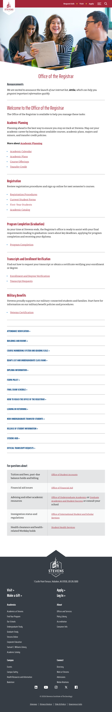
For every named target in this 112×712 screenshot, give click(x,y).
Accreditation (62, 621)
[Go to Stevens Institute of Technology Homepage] (56, 567)
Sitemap (33, 704)
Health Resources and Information (19, 677)
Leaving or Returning (17, 409)
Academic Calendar (21, 151)
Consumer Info (62, 627)
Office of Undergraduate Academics (68, 497)
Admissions (61, 677)
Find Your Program (13, 616)
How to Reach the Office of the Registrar (26, 399)
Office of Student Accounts (64, 474)
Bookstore (10, 682)
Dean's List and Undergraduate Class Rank (26, 360)
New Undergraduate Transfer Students (25, 419)
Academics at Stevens (15, 611)
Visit (82, 4)
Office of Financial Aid (62, 488)
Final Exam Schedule (16, 389)
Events (9, 667)
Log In (60, 595)
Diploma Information (17, 370)
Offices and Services (64, 611)
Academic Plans (19, 156)
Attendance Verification (18, 331)
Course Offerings (19, 161)
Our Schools (11, 621)
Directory (60, 667)
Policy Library (62, 616)
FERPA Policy (12, 380)
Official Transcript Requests (20, 448)
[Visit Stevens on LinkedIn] (36, 687)
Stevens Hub (12, 438)
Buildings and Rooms (17, 341)
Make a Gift (13, 595)
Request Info (68, 4)
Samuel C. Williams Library (17, 647)
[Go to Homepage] (9, 8)
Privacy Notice (46, 704)
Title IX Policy (60, 704)
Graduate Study (12, 632)
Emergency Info (75, 704)
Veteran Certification (22, 312)
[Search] (106, 4)
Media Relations (63, 682)
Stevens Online (12, 637)
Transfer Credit (18, 166)
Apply (91, 4)
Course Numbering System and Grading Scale (27, 351)
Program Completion (21, 244)
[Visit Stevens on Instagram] (56, 687)
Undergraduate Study (15, 627)
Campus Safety (12, 672)
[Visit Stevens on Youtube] (46, 687)
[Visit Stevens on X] (66, 687)
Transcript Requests (21, 281)
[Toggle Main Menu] (99, 3)
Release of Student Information (21, 428)
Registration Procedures (23, 194)
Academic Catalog (20, 209)
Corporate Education (14, 642)
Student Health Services (63, 527)
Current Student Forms (23, 199)
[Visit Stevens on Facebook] (76, 687)
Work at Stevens (63, 672)
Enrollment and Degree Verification (30, 276)
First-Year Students (21, 204)
